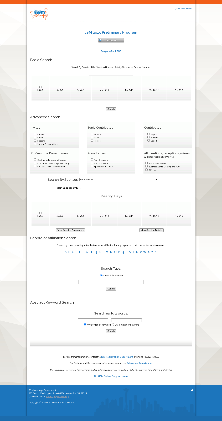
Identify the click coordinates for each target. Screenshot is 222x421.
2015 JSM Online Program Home (111, 376)
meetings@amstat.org (57, 396)
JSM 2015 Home (184, 8)
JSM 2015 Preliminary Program (111, 32)
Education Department (139, 363)
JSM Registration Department (117, 356)
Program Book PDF (111, 51)
